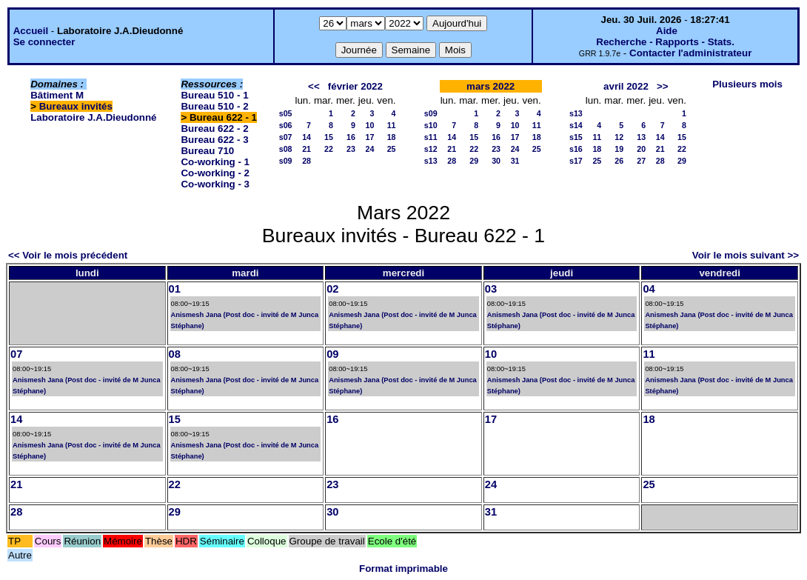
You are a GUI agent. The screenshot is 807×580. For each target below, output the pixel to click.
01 (175, 289)
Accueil (30, 30)
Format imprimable (403, 568)
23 (350, 148)
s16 (576, 148)
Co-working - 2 (215, 173)
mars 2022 (490, 86)
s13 (431, 160)
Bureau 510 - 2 (214, 106)
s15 (576, 137)
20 (641, 148)
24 (369, 148)
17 (369, 137)
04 (648, 289)
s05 (285, 113)
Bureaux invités (76, 106)
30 (496, 160)
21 (306, 148)
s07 (285, 137)
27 (641, 160)
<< (314, 86)
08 (175, 354)
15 (328, 137)
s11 (431, 137)
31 (515, 160)
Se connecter (44, 41)
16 (350, 137)
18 (391, 137)
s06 (285, 125)
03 (491, 289)
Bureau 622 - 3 (214, 139)
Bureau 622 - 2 (214, 128)
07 (16, 354)
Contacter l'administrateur (690, 53)
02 (332, 289)
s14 (576, 125)
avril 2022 (626, 86)
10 (369, 125)
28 (306, 160)
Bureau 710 (207, 150)
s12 (431, 148)
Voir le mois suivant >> (745, 255)
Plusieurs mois (747, 84)
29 (473, 160)
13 (641, 137)
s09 (285, 160)
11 (391, 125)
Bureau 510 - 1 (214, 95)
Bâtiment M (57, 95)
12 (619, 137)
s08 (285, 148)
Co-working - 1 (215, 161)
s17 (576, 160)
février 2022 (355, 86)
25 (391, 148)
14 (306, 137)
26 (619, 160)
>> (663, 86)
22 (328, 148)
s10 (431, 125)
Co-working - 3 (215, 184)
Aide (666, 30)
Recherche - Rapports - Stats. (665, 41)
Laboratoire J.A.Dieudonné (93, 117)
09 (332, 354)
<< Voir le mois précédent (67, 255)
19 (619, 148)
